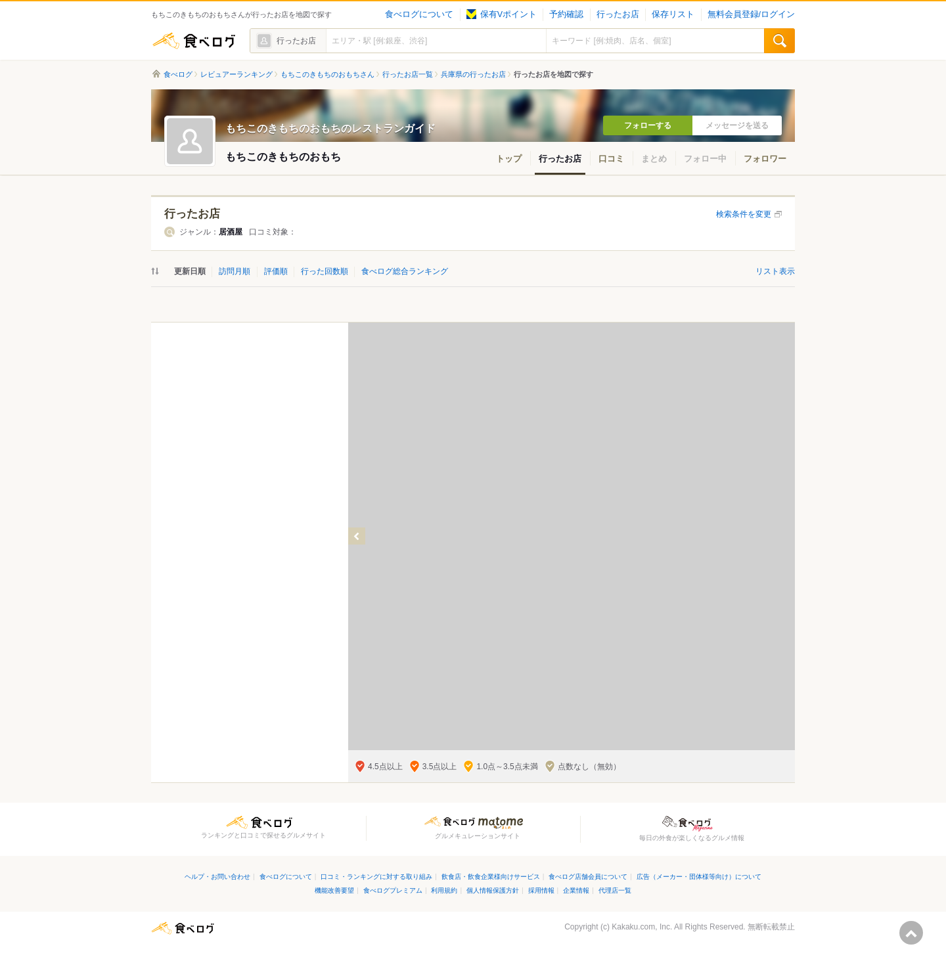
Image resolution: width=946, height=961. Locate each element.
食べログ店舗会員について (588, 876)
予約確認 (566, 14)
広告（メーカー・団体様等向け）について (699, 876)
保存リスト (673, 14)
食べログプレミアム (392, 890)
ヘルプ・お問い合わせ (217, 876)
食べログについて (419, 14)
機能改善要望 (334, 890)
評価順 (276, 271)
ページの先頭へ (911, 933)
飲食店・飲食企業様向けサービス (490, 876)
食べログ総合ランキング (404, 271)
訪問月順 (234, 271)
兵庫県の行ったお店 (473, 74)
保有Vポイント (501, 14)
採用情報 (541, 890)
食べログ (193, 40)
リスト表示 (775, 271)
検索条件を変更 (743, 214)
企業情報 (576, 890)
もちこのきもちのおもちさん (327, 74)
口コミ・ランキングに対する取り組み (376, 876)
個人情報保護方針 (492, 890)
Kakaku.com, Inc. (642, 926)
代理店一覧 (614, 890)
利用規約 (444, 890)
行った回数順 (324, 271)
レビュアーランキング (236, 74)
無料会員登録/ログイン (751, 14)
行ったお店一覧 (407, 74)
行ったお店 (618, 14)
